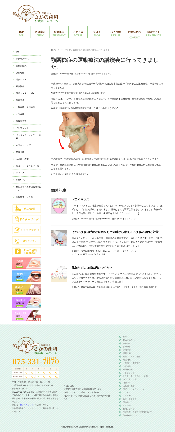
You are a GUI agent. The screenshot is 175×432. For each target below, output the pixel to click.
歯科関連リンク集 (24, 197)
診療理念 (20, 72)
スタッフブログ (129, 399)
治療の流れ (21, 66)
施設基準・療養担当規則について (137, 412)
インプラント (22, 128)
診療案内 (59, 32)
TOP (21, 32)
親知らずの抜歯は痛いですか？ (92, 267)
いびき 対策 (93, 254)
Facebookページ (130, 415)
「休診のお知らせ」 (26, 405)
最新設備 (20, 86)
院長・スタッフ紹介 (25, 93)
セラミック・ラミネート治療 (135, 376)
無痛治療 (20, 100)
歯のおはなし (129, 402)
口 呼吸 (102, 254)
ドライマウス (80, 199)
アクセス (78, 32)
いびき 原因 (82, 254)
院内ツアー (21, 79)
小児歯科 (20, 114)
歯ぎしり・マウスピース (27, 166)
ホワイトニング (23, 145)
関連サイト (153, 32)
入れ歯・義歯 (22, 159)
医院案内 (40, 32)
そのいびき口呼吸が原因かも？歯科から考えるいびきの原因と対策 (115, 232)
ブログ (97, 32)
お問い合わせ (134, 34)
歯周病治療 (21, 121)
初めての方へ (22, 59)
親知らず (153, 287)
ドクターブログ (64, 50)
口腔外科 (20, 152)
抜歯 (146, 287)
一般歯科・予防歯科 (25, 107)
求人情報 (116, 32)
